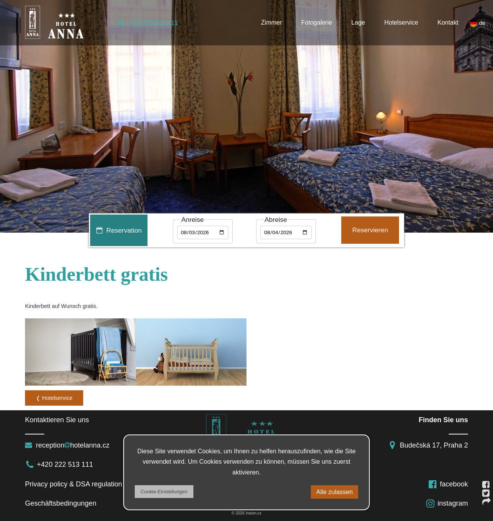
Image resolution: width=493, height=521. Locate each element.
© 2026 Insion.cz (246, 513)
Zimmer (271, 22)
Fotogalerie (316, 22)
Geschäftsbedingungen (62, 503)
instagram (447, 503)
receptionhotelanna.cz (67, 445)
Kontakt (448, 22)
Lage (358, 22)
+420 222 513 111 (147, 23)
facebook (448, 484)
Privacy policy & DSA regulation (73, 484)
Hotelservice (401, 22)
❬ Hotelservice (54, 398)
